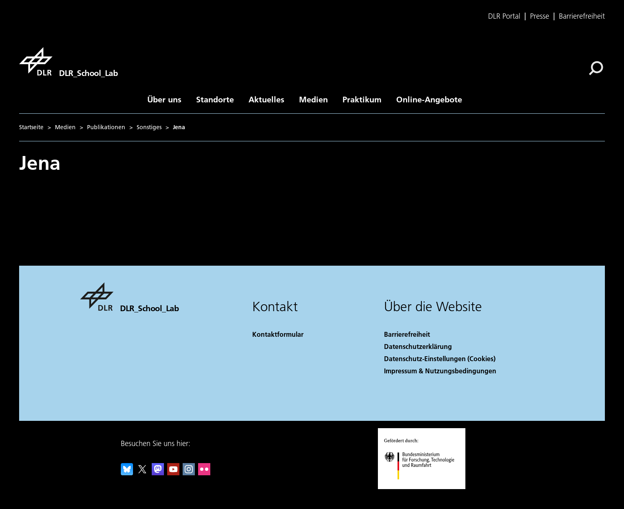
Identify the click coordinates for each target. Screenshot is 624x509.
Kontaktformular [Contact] (277, 334)
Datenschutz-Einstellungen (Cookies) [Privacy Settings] (439, 358)
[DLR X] (142, 472)
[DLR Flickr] (204, 472)
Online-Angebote (429, 99)
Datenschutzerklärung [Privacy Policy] (418, 346)
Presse (539, 16)
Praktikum (362, 99)
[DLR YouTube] (173, 472)
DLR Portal (504, 16)
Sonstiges (149, 127)
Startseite (31, 127)
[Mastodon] (158, 472)
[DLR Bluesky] (127, 472)
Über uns (164, 99)
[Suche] (596, 68)
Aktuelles (266, 99)
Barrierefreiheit (582, 16)
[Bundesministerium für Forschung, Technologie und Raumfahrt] (423, 486)
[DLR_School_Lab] (68, 61)
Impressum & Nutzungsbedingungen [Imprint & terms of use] (440, 370)
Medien (313, 99)
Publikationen (106, 127)
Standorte (215, 99)
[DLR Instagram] (189, 472)
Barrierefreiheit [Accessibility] (407, 334)
